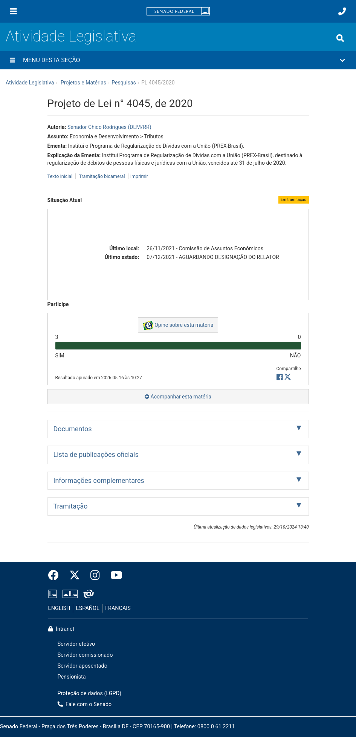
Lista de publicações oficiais (96, 454)
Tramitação (70, 506)
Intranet (61, 629)
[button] (178, 60)
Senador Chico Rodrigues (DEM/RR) (109, 127)
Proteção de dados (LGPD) (90, 693)
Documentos (72, 429)
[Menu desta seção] (12, 60)
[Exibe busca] (340, 38)
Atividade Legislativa (71, 36)
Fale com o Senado (85, 704)
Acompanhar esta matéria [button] (178, 397)
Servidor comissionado (85, 655)
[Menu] (13, 11)
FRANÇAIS (118, 608)
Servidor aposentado (82, 666)
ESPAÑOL (87, 608)
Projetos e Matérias (83, 83)
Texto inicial (60, 176)
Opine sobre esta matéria (178, 325)
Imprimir (139, 176)
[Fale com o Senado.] (342, 11)
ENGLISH (59, 608)
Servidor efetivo (76, 644)
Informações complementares (98, 480)
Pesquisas (124, 83)
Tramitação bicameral (102, 176)
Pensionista (72, 677)
